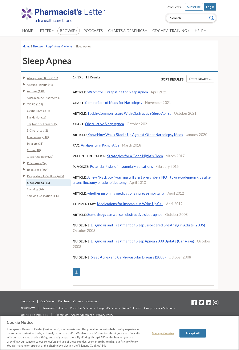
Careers (78, 301)
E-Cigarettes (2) (37, 130)
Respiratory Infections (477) (45, 176)
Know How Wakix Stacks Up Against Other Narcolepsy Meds (135, 134)
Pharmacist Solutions (54, 308)
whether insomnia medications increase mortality (126, 193)
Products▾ (174, 7)
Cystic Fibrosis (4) (38, 111)
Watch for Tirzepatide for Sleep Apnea (117, 92)
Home (27, 30)
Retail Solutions (131, 308)
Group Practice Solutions (159, 308)
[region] (119, 333)
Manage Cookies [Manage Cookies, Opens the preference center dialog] (163, 333)
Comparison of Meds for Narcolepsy (113, 102)
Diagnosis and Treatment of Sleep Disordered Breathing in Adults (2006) (148, 225)
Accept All (193, 333)
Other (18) (34, 150)
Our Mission (47, 301)
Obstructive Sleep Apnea (104, 124)
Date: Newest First (201, 79)
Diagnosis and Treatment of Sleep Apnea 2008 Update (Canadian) (142, 241)
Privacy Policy (104, 314)
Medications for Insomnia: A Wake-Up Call (130, 204)
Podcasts (93, 30)
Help (200, 30)
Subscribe (194, 7)
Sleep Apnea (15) (38, 182)
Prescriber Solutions (82, 308)
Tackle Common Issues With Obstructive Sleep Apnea (129, 113)
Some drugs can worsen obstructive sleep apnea (124, 214)
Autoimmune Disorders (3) (44, 98)
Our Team (64, 301)
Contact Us (61, 314)
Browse (68, 30)
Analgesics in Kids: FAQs (100, 145)
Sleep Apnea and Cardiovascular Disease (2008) (128, 257)
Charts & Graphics (127, 30)
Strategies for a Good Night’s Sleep (135, 156)
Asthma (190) (36, 91)
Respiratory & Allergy (59, 46)
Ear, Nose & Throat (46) (42, 124)
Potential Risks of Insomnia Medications (121, 166)
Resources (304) (37, 169)
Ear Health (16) (36, 117)
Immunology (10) (38, 137)
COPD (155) (35, 104)
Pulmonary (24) (36, 163)
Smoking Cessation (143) (43, 196)
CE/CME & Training (170, 30)
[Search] (211, 18)
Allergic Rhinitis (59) (40, 84)
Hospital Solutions (108, 308)
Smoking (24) (35, 189)
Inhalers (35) (35, 143)
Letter (46, 30)
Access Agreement (82, 314)
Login (210, 7)
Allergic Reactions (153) (42, 78)
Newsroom (92, 301)
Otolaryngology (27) (40, 156)
